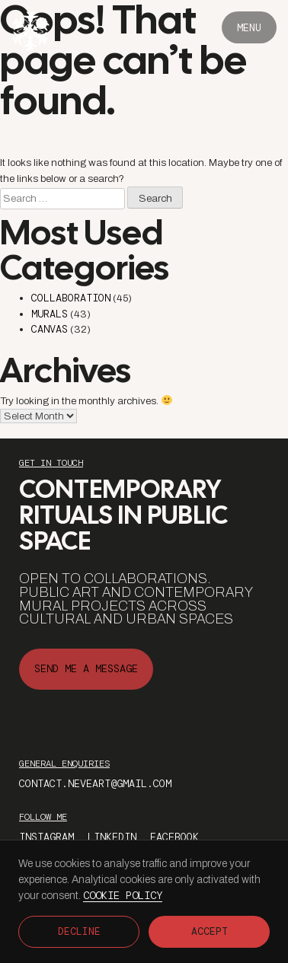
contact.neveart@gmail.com (95, 783)
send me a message (86, 668)
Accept (209, 931)
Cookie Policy (122, 895)
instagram (46, 837)
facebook (174, 837)
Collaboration (70, 298)
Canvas (49, 329)
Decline (79, 931)
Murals (49, 314)
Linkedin (112, 837)
